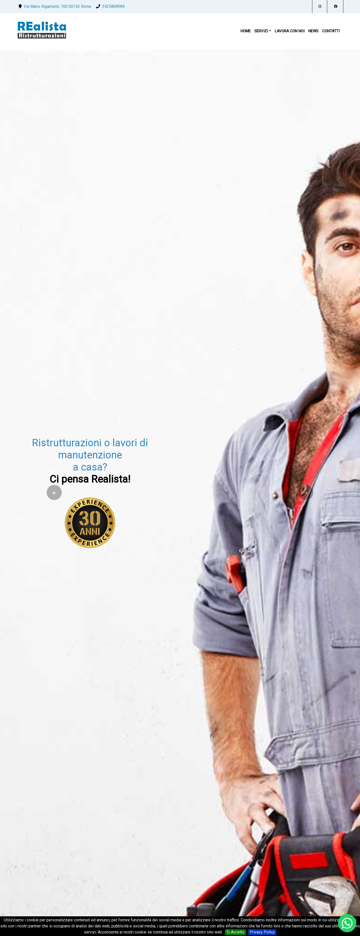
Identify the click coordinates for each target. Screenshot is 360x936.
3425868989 (113, 6)
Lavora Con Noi (290, 31)
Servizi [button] (261, 31)
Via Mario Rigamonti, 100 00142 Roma (57, 6)
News (313, 31)
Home (246, 31)
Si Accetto (235, 932)
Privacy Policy (262, 932)
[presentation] (53, 492)
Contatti (331, 31)
